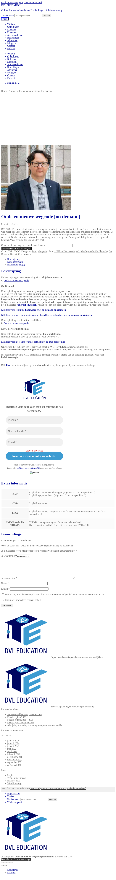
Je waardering (8, 556)
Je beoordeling (9, 581)
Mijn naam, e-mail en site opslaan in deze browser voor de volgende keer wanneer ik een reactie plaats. (55, 598)
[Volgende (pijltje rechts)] (5, 869)
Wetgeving (43, 251)
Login (10, 779)
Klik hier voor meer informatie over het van (46, 315)
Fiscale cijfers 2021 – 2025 (20, 723)
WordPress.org (14, 787)
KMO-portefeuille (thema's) (94, 251)
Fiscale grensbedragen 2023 (20, 726)
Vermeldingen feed (16, 781)
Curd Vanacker (25, 254)
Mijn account (13, 797)
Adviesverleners (15, 35)
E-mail (5, 592)
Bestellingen (13, 37)
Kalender (11, 29)
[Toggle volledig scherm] (5, 866)
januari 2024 (13, 747)
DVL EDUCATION (11, 5)
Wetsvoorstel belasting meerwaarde (24, 718)
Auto (11, 91)
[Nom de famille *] (34, 431)
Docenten (11, 32)
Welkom (11, 24)
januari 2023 (13, 749)
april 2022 (12, 755)
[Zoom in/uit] (2, 866)
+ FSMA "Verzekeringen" (66, 251)
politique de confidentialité (28, 468)
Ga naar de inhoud (33, 2)
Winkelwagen (14, 805)
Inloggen (11, 43)
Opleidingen (13, 27)
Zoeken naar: (7, 15)
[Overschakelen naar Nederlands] (12, 873)
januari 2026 (13, 744)
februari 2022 (13, 757)
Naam (5, 587)
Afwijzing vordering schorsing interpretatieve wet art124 (34, 729)
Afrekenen (12, 40)
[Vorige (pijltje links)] (2, 869)
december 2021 (14, 760)
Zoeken (46, 16)
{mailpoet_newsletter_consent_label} (21, 603)
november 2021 (14, 763)
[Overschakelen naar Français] (11, 876)
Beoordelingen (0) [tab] (16, 264)
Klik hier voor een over (33, 310)
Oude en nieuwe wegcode (16, 280)
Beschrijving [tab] (13, 259)
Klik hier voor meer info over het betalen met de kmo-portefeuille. (33, 341)
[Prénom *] (34, 420)
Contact (11, 46)
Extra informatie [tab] (15, 262)
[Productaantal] (59, 245)
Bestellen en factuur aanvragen (16, 248)
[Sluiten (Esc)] (11, 866)
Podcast (11, 48)
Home (4, 91)
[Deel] (8, 866)
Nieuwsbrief (80, 792)
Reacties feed (13, 784)
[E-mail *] (34, 442)
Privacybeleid (67, 792)
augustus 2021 (14, 768)
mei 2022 (11, 752)
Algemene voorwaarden (48, 792)
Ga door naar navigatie (12, 2)
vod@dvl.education (27, 304)
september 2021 (15, 766)
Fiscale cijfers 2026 (16, 720)
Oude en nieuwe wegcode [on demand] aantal (23, 245)
